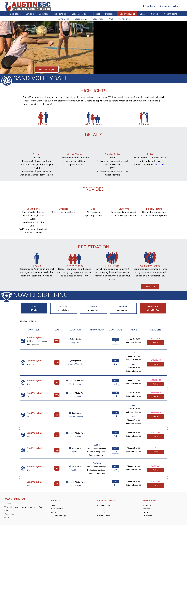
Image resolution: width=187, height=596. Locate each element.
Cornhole (45, 13)
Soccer (140, 13)
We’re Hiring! (123, 18)
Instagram (147, 526)
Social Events (81, 18)
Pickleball (109, 13)
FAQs (109, 18)
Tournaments (64, 18)
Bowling (33, 13)
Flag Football (60, 13)
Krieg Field (75, 343)
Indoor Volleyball (80, 13)
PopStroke (75, 452)
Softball (152, 13)
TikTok (145, 530)
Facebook (147, 523)
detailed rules (160, 164)
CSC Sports (101, 530)
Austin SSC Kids (103, 533)
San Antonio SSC (104, 523)
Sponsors (54, 530)
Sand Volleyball (125, 13)
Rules (53, 523)
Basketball (19, 13)
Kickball (96, 13)
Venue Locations (57, 526)
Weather (165, 6)
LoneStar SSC (102, 526)
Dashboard (149, 6)
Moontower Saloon (75, 417)
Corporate (97, 18)
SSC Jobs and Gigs (58, 533)
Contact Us (9, 531)
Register (155, 343)
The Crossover (75, 384)
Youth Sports (166, 13)
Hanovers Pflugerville (75, 364)
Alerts (178, 6)
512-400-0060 (10, 521)
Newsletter (147, 533)
